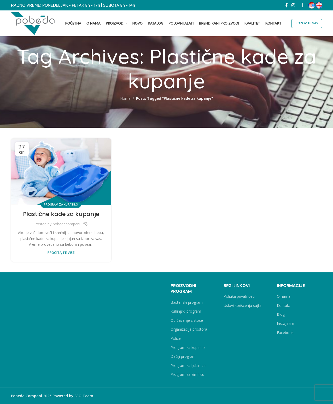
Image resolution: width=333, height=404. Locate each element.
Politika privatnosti (239, 296)
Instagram (285, 323)
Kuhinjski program (186, 311)
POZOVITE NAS (307, 23)
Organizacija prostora (189, 329)
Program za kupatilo (61, 204)
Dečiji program (183, 356)
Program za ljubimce (188, 365)
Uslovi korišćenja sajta (242, 305)
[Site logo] (33, 22)
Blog (281, 314)
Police (176, 338)
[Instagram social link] (293, 5)
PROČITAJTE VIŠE (61, 252)
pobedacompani (66, 223)
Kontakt (283, 305)
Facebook (285, 332)
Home (125, 98)
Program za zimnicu (187, 374)
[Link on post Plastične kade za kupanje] (61, 171)
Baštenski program (187, 302)
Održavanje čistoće (187, 320)
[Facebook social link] (286, 5)
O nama (283, 296)
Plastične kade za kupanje (61, 214)
